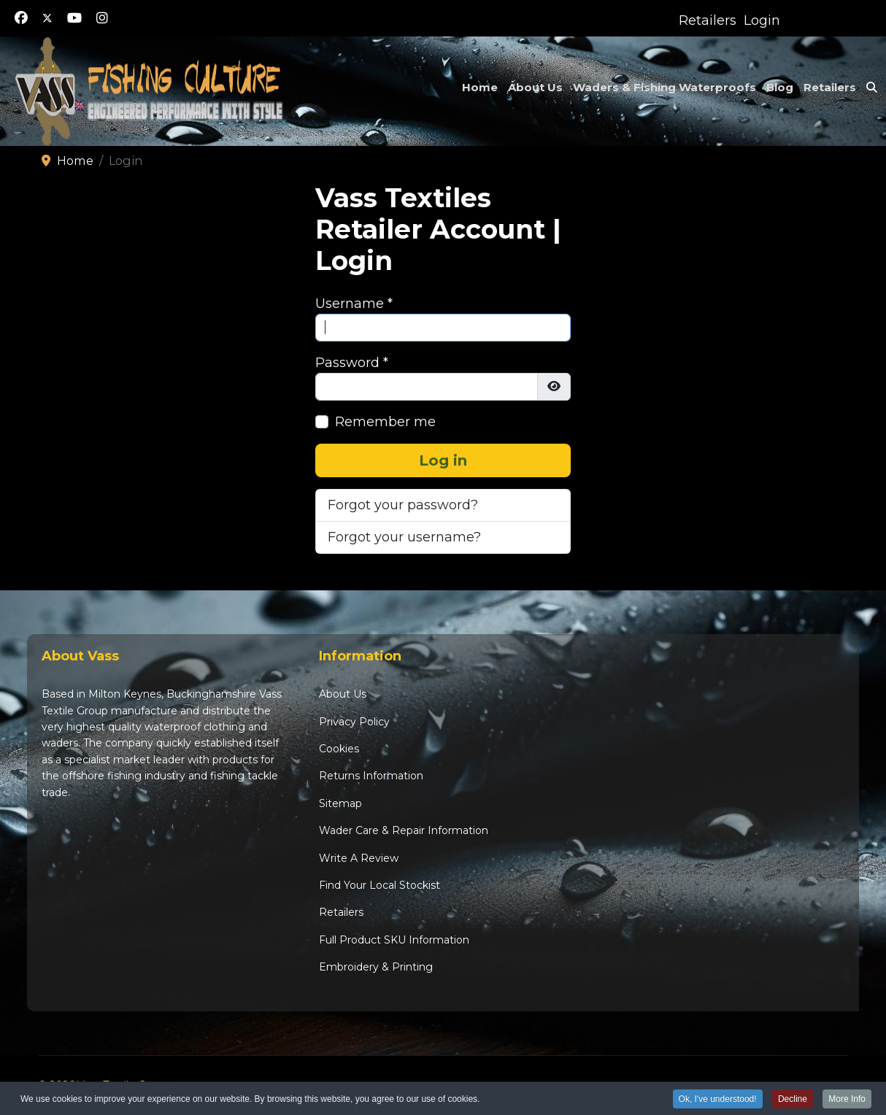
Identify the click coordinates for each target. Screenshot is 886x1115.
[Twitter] (47, 18)
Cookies (339, 748)
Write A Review (358, 858)
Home (480, 87)
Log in (443, 460)
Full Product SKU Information (394, 939)
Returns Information (371, 775)
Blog (779, 87)
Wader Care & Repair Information (403, 830)
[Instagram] (102, 18)
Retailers (707, 20)
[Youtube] (74, 18)
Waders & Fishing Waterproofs (664, 87)
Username (354, 304)
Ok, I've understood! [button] (718, 1100)
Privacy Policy (354, 721)
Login (762, 20)
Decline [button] (792, 1100)
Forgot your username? (404, 537)
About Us (535, 87)
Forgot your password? (403, 505)
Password (351, 363)
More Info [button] (847, 1100)
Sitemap (340, 803)
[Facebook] (21, 18)
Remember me (385, 422)
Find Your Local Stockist (379, 885)
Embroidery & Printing (376, 966)
